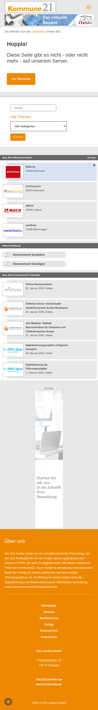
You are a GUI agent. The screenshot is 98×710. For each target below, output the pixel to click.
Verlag (49, 624)
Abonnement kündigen (29, 264)
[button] (8, 701)
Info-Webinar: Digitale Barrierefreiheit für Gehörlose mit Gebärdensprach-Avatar (46, 327)
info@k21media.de (49, 679)
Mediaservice (49, 618)
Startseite (38, 31)
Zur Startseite (21, 78)
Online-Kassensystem (39, 284)
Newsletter (49, 605)
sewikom (31, 225)
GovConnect (33, 186)
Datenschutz (49, 630)
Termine (49, 612)
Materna (30, 166)
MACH (29, 205)
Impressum (49, 637)
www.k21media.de (49, 684)
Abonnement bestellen (29, 254)
